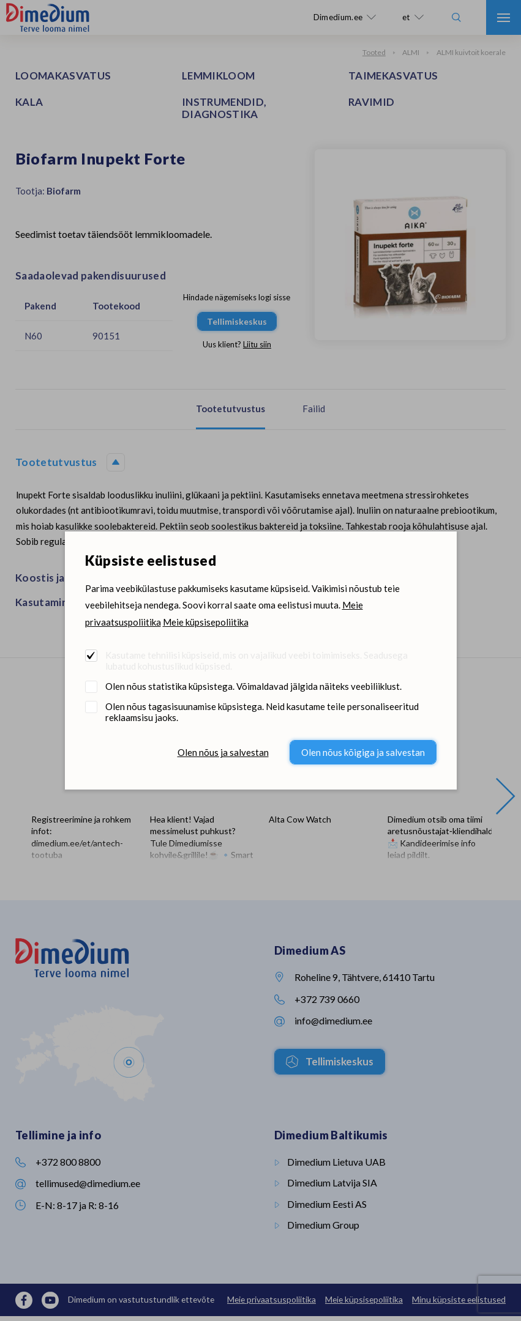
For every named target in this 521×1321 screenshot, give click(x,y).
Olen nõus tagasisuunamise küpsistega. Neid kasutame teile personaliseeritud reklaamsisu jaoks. (262, 712)
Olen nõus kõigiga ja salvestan (363, 752)
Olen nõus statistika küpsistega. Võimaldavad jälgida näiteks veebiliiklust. (253, 686)
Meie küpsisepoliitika (206, 621)
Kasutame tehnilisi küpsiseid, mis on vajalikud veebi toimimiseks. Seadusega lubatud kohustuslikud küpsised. (256, 660)
